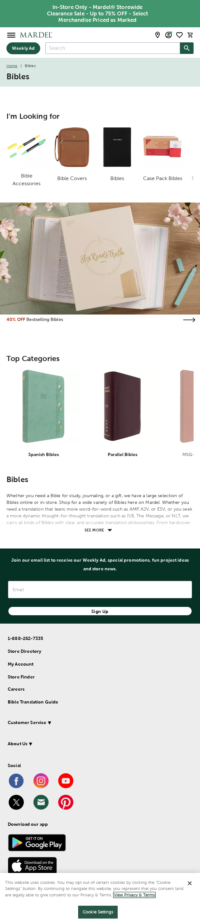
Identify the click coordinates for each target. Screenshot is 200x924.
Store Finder (21, 676)
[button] (93, 723)
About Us (17, 743)
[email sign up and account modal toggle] (168, 35)
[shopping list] (179, 35)
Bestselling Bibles (44, 319)
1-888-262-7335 (25, 638)
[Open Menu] (11, 35)
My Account (21, 664)
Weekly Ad (23, 48)
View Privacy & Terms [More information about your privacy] (134, 895)
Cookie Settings (98, 912)
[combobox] (112, 48)
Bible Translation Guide (33, 701)
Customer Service (27, 722)
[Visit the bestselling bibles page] (189, 320)
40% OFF (15, 319)
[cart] (190, 35)
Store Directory (24, 651)
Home (12, 66)
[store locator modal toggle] (157, 35)
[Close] (190, 883)
